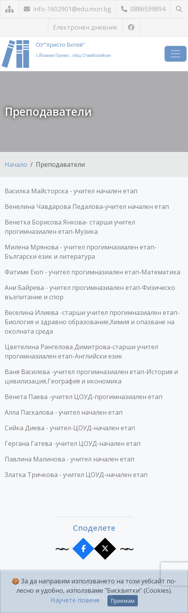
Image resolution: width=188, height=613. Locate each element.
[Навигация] (175, 54)
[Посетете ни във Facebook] (131, 27)
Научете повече (75, 600)
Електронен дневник (85, 27)
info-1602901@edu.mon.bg (67, 9)
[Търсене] (179, 9)
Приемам (123, 600)
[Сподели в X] (105, 549)
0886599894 (143, 9)
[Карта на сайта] (9, 9)
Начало (16, 164)
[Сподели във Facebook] (83, 549)
